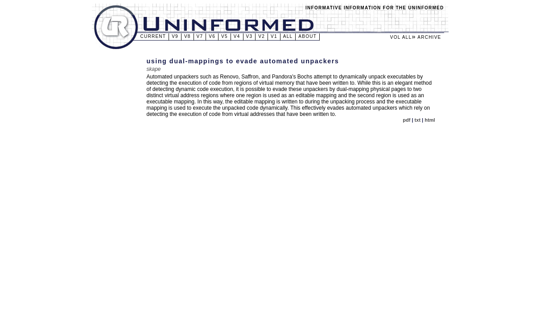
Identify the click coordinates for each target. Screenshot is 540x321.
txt (417, 120)
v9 (175, 36)
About (307, 36)
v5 (224, 36)
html (430, 120)
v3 (249, 36)
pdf (406, 120)
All (288, 36)
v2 (261, 36)
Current (153, 36)
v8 (187, 36)
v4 (237, 36)
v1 (274, 36)
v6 (212, 36)
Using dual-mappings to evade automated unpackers (243, 61)
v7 (200, 36)
